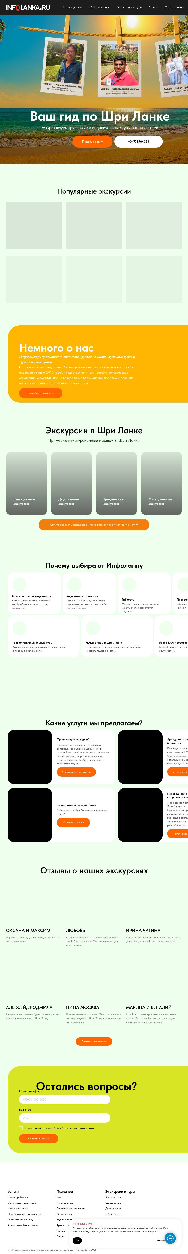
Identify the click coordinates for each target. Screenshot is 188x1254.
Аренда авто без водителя (23, 1225)
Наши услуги (72, 7)
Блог (59, 1197)
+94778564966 (138, 141)
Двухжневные (113, 1208)
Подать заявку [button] (92, 141)
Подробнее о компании (41, 393)
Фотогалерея (174, 7)
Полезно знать (65, 1202)
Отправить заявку (38, 1138)
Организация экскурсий (22, 1202)
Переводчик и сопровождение (25, 1213)
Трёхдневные (112, 1213)
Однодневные (113, 1202)
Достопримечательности (71, 1208)
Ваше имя (25, 1109)
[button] (94, 524)
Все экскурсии (113, 1197)
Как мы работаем (18, 1197)
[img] (28, 8)
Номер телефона (30, 1091)
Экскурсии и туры (129, 7)
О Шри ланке (99, 7)
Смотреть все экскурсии (76, 771)
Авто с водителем (18, 1208)
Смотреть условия (73, 822)
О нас (153, 7)
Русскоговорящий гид (20, 1219)
